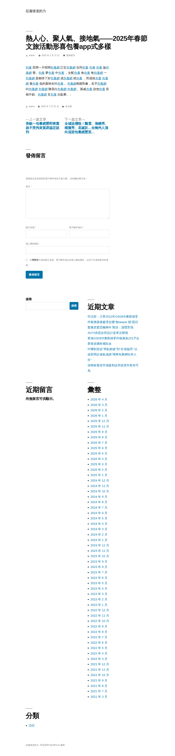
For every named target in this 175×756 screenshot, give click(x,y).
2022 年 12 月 (100, 610)
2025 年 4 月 (99, 459)
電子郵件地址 (76, 227)
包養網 (55, 67)
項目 (32, 725)
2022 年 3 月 (99, 659)
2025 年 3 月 (99, 464)
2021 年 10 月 (100, 675)
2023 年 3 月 (99, 594)
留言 (28, 186)
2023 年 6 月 (99, 578)
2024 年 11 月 (100, 486)
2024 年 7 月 (99, 507)
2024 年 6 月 (99, 513)
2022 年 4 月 (99, 653)
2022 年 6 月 (99, 642)
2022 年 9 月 (99, 626)
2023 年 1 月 (99, 605)
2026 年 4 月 (99, 399)
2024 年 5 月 (99, 518)
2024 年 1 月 (99, 540)
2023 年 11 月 (100, 550)
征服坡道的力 (36, 11)
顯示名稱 (31, 227)
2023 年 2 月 (99, 599)
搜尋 (29, 299)
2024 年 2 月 (99, 534)
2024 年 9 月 (99, 496)
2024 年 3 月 (99, 529)
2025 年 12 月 (100, 421)
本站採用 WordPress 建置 (52, 745)
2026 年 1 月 (99, 415)
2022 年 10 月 (100, 621)
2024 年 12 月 (100, 480)
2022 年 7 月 (99, 637)
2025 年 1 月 (99, 475)
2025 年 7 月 (99, 442)
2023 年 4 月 (99, 588)
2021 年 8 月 (99, 686)
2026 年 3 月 (99, 405)
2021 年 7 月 (99, 691)
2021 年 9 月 (99, 680)
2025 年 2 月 (99, 469)
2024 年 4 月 (99, 523)
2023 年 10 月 (100, 556)
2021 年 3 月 (99, 696)
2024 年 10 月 (100, 491)
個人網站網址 (32, 244)
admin (32, 55)
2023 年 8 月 (99, 567)
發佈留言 (70, 55)
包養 (29, 67)
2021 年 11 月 (100, 669)
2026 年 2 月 (99, 410)
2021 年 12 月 (100, 664)
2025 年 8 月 (99, 437)
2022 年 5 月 (99, 648)
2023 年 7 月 (99, 572)
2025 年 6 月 (99, 448)
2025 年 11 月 (100, 426)
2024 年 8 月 (99, 502)
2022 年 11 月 (100, 615)
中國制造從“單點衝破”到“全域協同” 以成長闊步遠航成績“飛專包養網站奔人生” (112, 354)
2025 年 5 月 (99, 453)
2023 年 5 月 (99, 583)
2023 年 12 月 (100, 545)
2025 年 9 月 (99, 432)
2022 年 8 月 (99, 632)
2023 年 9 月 (99, 561)
